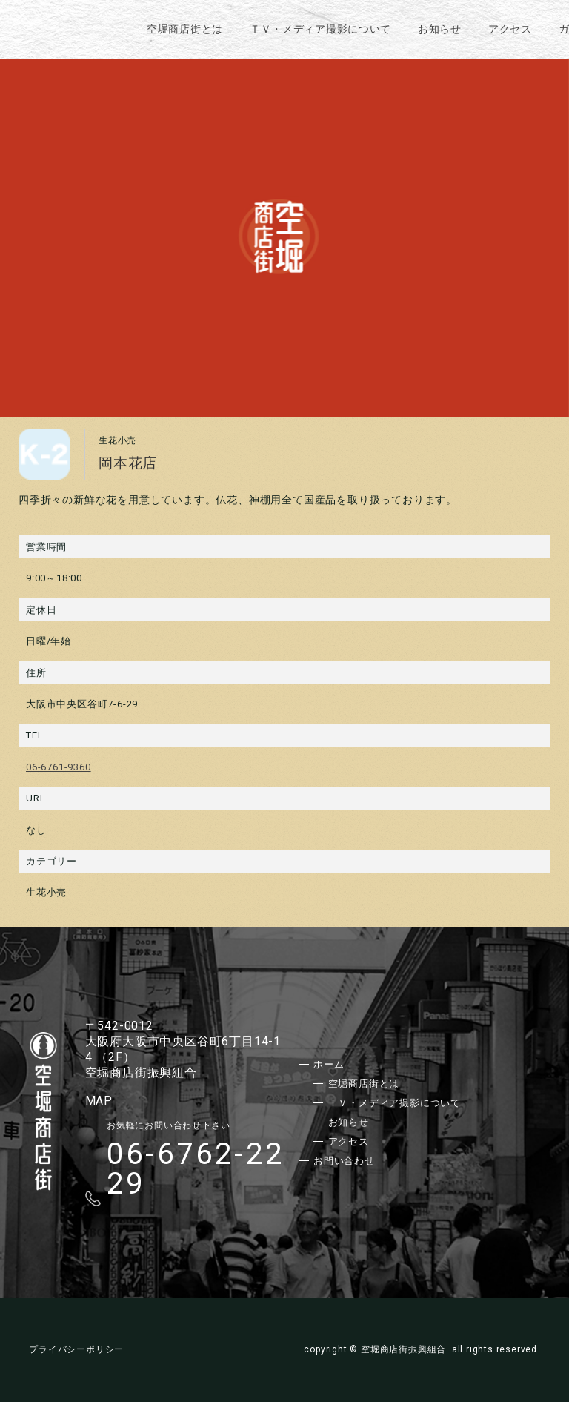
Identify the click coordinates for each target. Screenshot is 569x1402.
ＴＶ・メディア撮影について (320, 29)
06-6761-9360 (58, 767)
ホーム (328, 1064)
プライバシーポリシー (76, 1349)
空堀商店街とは (185, 29)
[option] (284, 236)
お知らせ (440, 29)
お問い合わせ (344, 1160)
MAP (99, 1101)
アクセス (510, 29)
